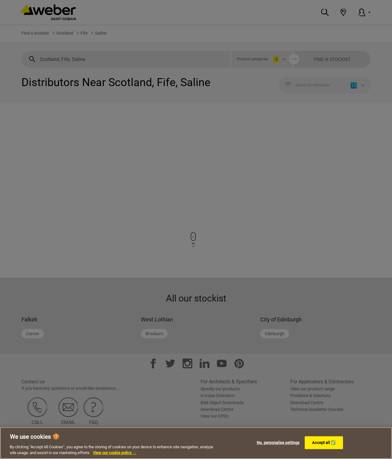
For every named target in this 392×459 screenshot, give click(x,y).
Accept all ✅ (324, 442)
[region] (196, 443)
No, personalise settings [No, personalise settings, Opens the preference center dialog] (278, 442)
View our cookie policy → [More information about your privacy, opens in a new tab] (114, 452)
